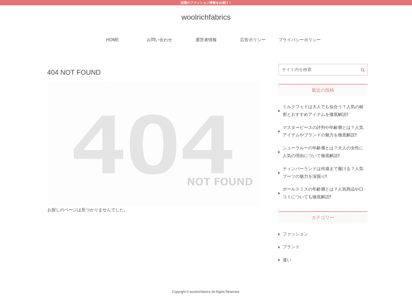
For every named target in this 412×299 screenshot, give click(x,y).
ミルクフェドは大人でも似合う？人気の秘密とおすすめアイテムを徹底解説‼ (323, 110)
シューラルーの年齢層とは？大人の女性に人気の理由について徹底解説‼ (323, 152)
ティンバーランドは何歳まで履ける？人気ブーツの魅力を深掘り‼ (323, 172)
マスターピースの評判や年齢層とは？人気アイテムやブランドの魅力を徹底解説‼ (323, 131)
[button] (363, 70)
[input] (323, 69)
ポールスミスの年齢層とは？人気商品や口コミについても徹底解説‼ (323, 193)
